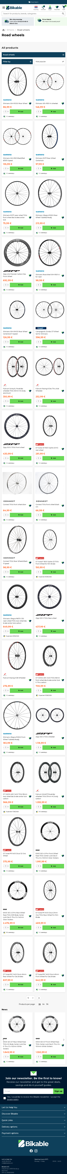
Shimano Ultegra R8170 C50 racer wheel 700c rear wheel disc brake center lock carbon (15, 621)
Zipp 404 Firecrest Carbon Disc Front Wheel (14, 275)
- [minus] (3, 111)
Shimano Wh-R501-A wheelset (47, 103)
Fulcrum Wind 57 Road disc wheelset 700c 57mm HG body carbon (47, 796)
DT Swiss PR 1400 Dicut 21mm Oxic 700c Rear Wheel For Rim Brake (47, 915)
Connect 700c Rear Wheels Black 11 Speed (15, 562)
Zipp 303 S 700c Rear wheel (46, 618)
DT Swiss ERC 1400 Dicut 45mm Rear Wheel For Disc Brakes (14, 975)
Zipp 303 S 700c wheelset (45, 737)
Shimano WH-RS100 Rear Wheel (15, 103)
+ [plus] (8, 111)
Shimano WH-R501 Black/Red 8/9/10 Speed (14, 159)
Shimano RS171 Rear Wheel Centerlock (46, 159)
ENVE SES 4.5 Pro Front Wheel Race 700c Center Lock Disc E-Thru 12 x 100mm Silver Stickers (47, 856)
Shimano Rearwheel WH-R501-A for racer (48, 276)
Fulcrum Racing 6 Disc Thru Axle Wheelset (47, 390)
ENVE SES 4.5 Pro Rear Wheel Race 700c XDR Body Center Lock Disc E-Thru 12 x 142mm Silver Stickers (14, 916)
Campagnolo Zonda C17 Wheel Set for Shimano (47, 333)
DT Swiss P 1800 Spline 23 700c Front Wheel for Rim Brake (47, 563)
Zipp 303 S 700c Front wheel (13, 447)
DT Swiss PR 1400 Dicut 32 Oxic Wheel (14, 855)
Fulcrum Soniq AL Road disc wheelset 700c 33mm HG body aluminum (14, 391)
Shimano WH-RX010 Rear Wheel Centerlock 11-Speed (15, 333)
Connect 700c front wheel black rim (47, 506)
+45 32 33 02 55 (6, 1161)
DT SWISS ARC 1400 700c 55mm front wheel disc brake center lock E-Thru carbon (48, 680)
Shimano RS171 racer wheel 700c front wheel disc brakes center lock (15, 217)
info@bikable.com (7, 1163)
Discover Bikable (10, 1114)
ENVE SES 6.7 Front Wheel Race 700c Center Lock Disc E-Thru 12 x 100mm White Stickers (48, 1044)
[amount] (5, 111)
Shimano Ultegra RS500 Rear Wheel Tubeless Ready (47, 216)
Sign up (58, 1091)
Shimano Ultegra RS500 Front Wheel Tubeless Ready (14, 738)
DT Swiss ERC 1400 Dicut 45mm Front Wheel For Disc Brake (47, 975)
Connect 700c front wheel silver (14, 504)
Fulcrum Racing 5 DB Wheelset (14, 678)
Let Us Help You (9, 1107)
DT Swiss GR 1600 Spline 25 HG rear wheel (47, 449)
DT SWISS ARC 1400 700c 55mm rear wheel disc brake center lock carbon (15, 796)
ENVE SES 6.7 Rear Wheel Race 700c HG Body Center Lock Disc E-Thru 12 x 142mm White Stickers (14, 1045)
